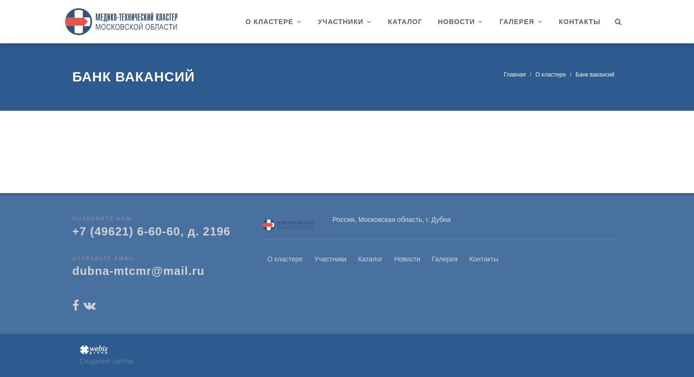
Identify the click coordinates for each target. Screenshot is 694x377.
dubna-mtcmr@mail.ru (138, 270)
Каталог (370, 259)
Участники (330, 259)
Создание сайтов (106, 361)
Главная (515, 74)
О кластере (550, 74)
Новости (407, 259)
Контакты (483, 259)
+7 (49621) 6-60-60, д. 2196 (151, 231)
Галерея (445, 259)
